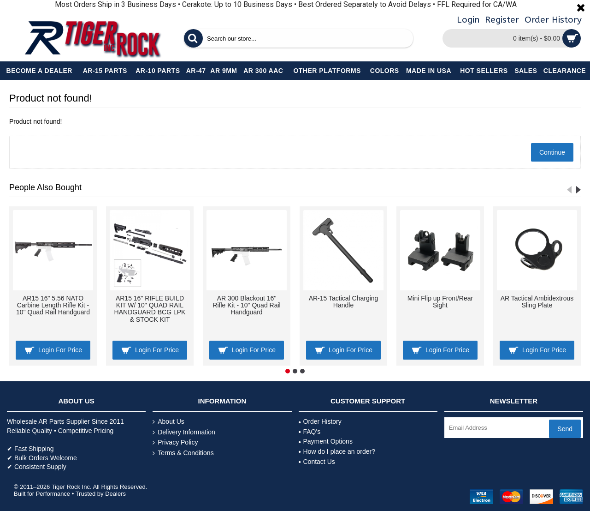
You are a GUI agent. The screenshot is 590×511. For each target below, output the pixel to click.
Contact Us (317, 461)
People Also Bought (45, 187)
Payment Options (326, 441)
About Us (168, 422)
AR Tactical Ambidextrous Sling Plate (537, 302)
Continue (552, 152)
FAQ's (310, 431)
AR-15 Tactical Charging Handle (343, 302)
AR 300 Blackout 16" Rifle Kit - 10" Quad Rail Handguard (246, 305)
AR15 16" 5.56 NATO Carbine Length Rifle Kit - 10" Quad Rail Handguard (53, 305)
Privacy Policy (175, 442)
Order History (320, 421)
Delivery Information (184, 432)
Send (564, 429)
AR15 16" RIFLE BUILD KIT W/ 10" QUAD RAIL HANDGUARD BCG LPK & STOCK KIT (150, 309)
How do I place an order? (337, 451)
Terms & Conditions (183, 453)
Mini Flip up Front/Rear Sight (440, 302)
